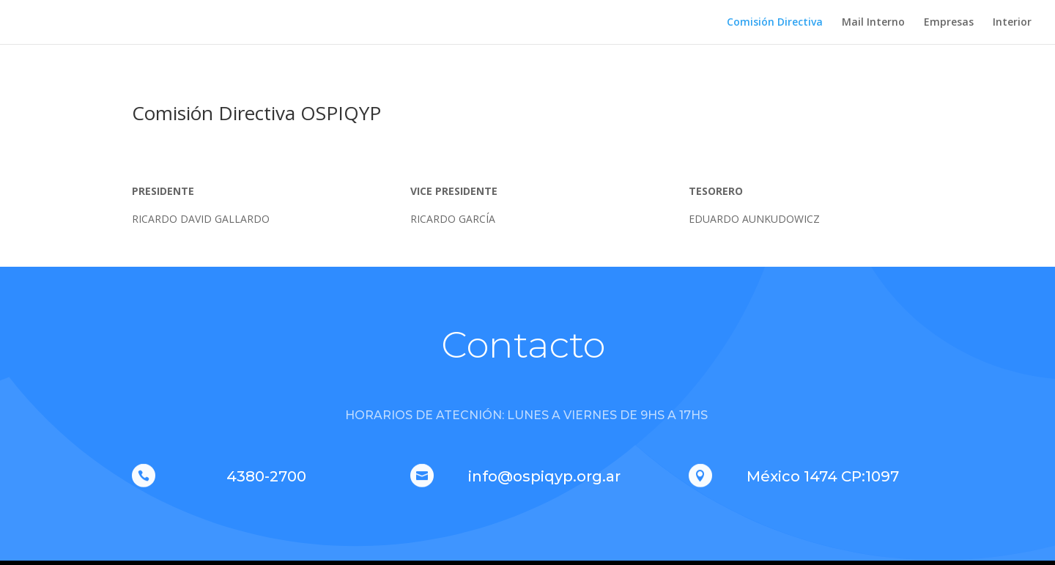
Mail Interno (873, 23)
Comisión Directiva (775, 23)
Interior (1012, 23)
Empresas (949, 23)
